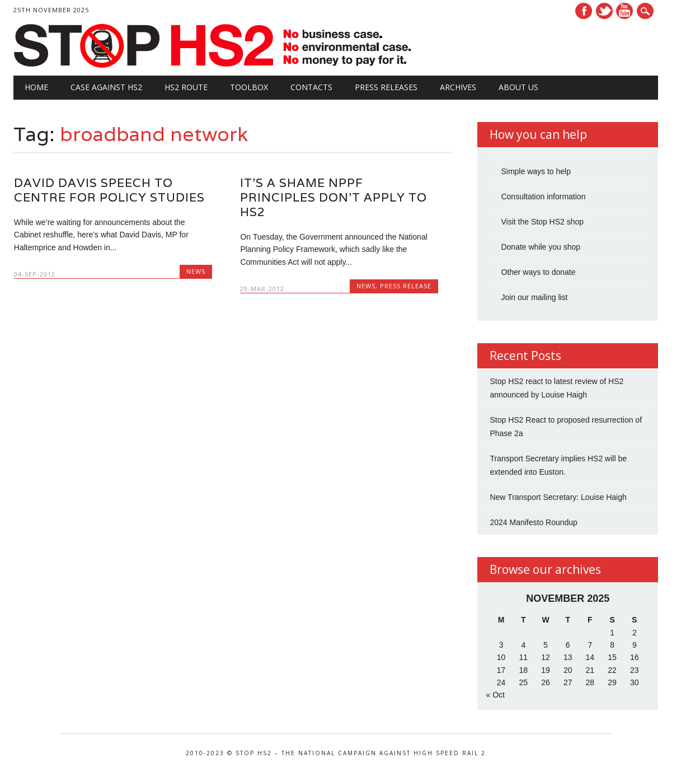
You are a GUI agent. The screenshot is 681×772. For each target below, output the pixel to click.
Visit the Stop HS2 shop (542, 221)
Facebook (583, 11)
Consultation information (543, 196)
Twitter (604, 11)
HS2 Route (186, 87)
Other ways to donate (538, 272)
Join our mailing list (534, 297)
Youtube (624, 11)
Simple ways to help (536, 171)
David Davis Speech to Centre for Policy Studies (109, 190)
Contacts (311, 87)
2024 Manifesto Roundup (533, 522)
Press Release (405, 286)
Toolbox (249, 87)
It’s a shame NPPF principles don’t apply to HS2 (333, 197)
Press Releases (386, 87)
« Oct (495, 694)
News (195, 271)
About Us (518, 87)
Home (36, 87)
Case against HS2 (106, 87)
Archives (458, 87)
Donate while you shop (540, 246)
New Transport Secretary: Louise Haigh (558, 497)
